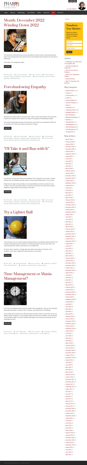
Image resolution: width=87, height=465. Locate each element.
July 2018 (68, 362)
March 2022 (69, 255)
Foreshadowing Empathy (25, 87)
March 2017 (69, 401)
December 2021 (70, 263)
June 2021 (68, 277)
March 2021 (69, 285)
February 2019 (70, 345)
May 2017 (68, 396)
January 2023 (69, 231)
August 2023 (69, 214)
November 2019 (70, 323)
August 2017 (69, 389)
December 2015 (70, 437)
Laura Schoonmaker (20, 74)
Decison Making (39, 76)
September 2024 (70, 183)
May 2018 (68, 367)
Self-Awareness (12, 265)
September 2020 (70, 299)
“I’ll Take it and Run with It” (26, 148)
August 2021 (69, 272)
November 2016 (70, 411)
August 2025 (69, 156)
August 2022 (69, 243)
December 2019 (70, 321)
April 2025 (68, 166)
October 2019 (69, 326)
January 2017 (69, 406)
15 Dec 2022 (8, 200)
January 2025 (69, 173)
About (6, 12)
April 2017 (68, 398)
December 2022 (70, 234)
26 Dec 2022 (8, 74)
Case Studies (31, 12)
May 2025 (68, 163)
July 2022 (68, 246)
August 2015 (69, 447)
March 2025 (69, 168)
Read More (8, 66)
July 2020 (68, 304)
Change (68, 93)
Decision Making (48, 74)
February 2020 (70, 316)
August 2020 (69, 301)
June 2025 (68, 161)
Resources (46, 12)
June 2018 (68, 365)
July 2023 (68, 217)
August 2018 (69, 360)
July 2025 (68, 158)
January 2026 (69, 144)
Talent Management (71, 127)
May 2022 (68, 251)
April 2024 (68, 195)
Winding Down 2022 (21, 25)
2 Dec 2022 (8, 331)
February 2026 (70, 141)
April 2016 (68, 428)
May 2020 (68, 309)
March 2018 (69, 372)
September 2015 (70, 445)
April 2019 (68, 340)
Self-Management (70, 124)
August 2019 (69, 331)
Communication (48, 136)
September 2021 (70, 270)
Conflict (68, 98)
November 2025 (70, 149)
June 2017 (68, 394)
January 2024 (69, 202)
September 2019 (70, 328)
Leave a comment (36, 74)
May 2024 (68, 192)
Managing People (35, 138)
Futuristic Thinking (9, 76)
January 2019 (69, 348)
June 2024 (68, 190)
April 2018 (68, 369)
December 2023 (70, 204)
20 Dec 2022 (8, 136)
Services (12, 12)
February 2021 (70, 287)
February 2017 (70, 403)
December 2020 (70, 292)
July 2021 (68, 275)
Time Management (13, 333)
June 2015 (68, 452)
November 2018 (70, 352)
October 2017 (69, 384)
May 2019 (68, 338)
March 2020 (69, 314)
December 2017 (70, 379)
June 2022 (68, 248)
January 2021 (69, 289)
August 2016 (69, 418)
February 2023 (70, 229)
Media (39, 12)
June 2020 (68, 306)
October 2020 (69, 297)
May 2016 (68, 425)
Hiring (67, 105)
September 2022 (70, 241)
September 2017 (70, 386)
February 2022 (70, 258)
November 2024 (70, 178)
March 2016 (69, 430)
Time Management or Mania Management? (28, 276)
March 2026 (69, 139)
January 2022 (69, 260)
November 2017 (70, 381)
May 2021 (68, 280)
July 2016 (68, 420)
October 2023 (69, 209)
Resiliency (68, 119)
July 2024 (68, 188)
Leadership (17, 76)
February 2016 (70, 432)
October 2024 (69, 180)
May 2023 (68, 221)
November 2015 (70, 440)
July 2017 (68, 391)
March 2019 (69, 343)
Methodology (21, 12)
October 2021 (69, 268)
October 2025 (69, 151)
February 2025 (70, 171)
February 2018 (70, 374)
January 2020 (69, 318)
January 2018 (69, 377)
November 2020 (70, 294)
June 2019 (68, 335)
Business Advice (70, 90)
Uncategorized (69, 131)
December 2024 (70, 175)
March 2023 (69, 226)
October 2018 (69, 355)
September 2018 (70, 357)
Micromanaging (70, 114)
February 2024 (70, 200)
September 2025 (70, 154)
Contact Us (60, 12)
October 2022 (69, 238)
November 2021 (70, 265)
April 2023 (68, 224)
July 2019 (68, 333)
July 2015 (68, 449)
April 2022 (68, 253)
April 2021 (68, 282)
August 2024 (69, 185)
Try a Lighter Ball (18, 212)
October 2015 (69, 442)
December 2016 (70, 408)
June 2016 (68, 423)
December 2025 (70, 146)
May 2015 (68, 454)
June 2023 (68, 219)
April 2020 (68, 311)
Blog (53, 12)
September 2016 (70, 415)
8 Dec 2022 (8, 263)
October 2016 (69, 413)
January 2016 (69, 435)
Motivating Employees (72, 117)
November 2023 (70, 207)
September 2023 (70, 212)
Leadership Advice (26, 76)
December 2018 (70, 350)
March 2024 (69, 197)
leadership (7, 78)
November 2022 (70, 236)
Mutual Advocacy (70, 78)
